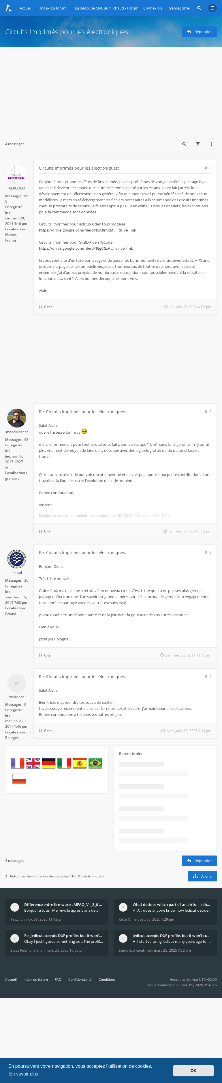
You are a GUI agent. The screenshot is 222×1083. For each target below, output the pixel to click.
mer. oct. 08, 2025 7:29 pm (152, 919)
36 (26, 580)
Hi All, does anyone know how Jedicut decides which (172, 910)
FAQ (58, 979)
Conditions (107, 979)
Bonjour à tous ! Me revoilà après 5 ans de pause (63, 910)
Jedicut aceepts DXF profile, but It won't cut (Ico (172, 935)
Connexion (152, 8)
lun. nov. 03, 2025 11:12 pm (41, 919)
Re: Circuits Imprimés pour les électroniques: (82, 411)
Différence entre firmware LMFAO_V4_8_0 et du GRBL (63, 904)
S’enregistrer (179, 8)
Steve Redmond (22, 950)
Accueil (11, 979)
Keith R (124, 919)
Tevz (14, 919)
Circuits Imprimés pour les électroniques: (67, 31)
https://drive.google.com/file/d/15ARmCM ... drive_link (87, 230)
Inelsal (17, 572)
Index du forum (36, 979)
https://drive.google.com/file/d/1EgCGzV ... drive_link (86, 248)
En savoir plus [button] (23, 1073)
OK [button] (193, 1070)
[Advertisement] (111, 90)
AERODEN (17, 188)
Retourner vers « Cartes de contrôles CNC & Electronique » (54, 876)
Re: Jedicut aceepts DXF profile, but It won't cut (63, 935)
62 (26, 439)
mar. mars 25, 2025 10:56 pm (60, 950)
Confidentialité (80, 979)
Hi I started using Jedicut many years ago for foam (172, 941)
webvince (16, 696)
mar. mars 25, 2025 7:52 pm (168, 950)
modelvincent (17, 431)
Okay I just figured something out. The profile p (63, 941)
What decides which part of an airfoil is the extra (172, 904)
